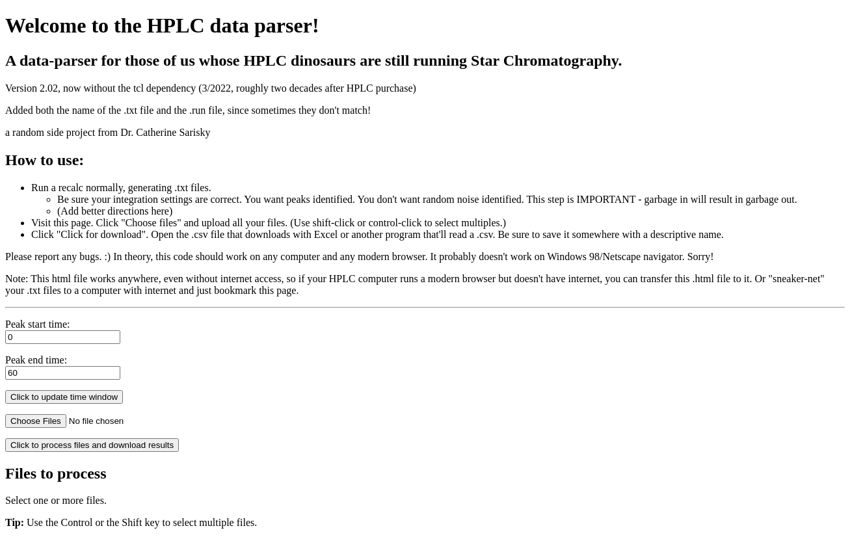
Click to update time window (64, 397)
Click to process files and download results (92, 445)
